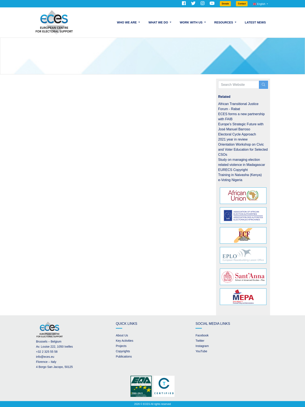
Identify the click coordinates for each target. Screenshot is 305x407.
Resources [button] (224, 22)
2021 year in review (233, 139)
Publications (124, 356)
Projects (121, 346)
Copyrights (123, 351)
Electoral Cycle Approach (237, 134)
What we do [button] (158, 22)
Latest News (255, 22)
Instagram (202, 346)
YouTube (201, 351)
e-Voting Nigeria (230, 180)
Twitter (199, 340)
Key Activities (124, 340)
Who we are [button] (127, 22)
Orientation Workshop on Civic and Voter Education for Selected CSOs (243, 149)
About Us (122, 335)
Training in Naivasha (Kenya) (240, 175)
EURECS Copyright (233, 170)
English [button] (259, 4)
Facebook (201, 335)
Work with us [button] (191, 22)
